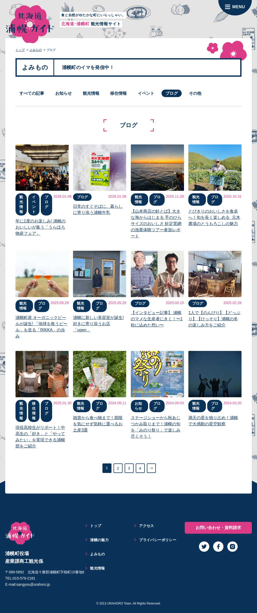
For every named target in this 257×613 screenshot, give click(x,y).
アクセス (146, 526)
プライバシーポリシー (157, 540)
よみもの (35, 50)
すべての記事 (31, 93)
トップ (20, 50)
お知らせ (63, 93)
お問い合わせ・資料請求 (218, 527)
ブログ (171, 93)
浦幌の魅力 (99, 540)
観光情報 (91, 93)
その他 (195, 93)
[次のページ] (151, 468)
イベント (146, 93)
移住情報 (118, 93)
